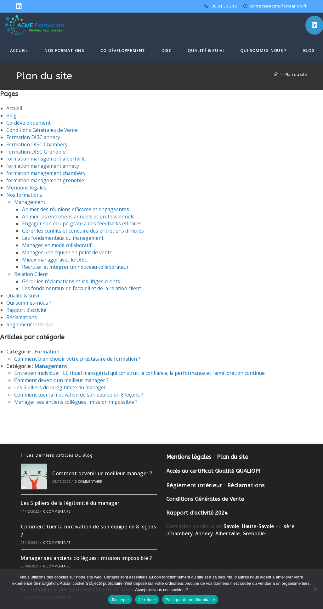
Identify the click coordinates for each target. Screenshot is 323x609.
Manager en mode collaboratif (58, 242)
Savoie (232, 518)
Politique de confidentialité (190, 599)
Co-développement (28, 122)
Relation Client (31, 270)
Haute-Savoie (258, 518)
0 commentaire (88, 473)
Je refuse (147, 599)
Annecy (205, 525)
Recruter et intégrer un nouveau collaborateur (77, 263)
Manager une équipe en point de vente (68, 249)
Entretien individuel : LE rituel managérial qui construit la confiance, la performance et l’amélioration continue (142, 367)
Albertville (229, 525)
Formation (47, 346)
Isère (290, 518)
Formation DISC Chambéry (37, 143)
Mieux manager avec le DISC (55, 256)
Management (30, 199)
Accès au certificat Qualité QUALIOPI (213, 463)
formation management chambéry (47, 171)
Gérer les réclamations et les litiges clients (71, 277)
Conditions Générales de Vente (42, 129)
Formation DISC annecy (33, 136)
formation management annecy (43, 164)
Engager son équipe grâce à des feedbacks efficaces (83, 220)
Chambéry (180, 525)
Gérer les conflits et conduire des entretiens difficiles (83, 228)
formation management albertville (47, 157)
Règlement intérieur (30, 319)
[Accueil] (276, 74)
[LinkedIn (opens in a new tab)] (20, 6)
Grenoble (255, 525)
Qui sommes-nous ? (29, 298)
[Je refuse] (315, 589)
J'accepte (120, 599)
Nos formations (25, 192)
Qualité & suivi (23, 291)
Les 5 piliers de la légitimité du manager (61, 381)
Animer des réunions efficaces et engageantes (76, 207)
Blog (11, 115)
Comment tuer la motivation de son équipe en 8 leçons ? (80, 389)
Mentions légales (26, 185)
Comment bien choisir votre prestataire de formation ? (78, 353)
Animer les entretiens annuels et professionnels (79, 214)
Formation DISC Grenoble (36, 150)
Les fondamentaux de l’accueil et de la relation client (83, 284)
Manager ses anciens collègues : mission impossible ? (77, 395)
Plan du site (296, 74)
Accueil (14, 108)
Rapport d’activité (27, 305)
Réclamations (22, 312)
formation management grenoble (46, 178)
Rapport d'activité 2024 (197, 504)
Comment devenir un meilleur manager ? (62, 374)
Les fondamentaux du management (64, 235)
